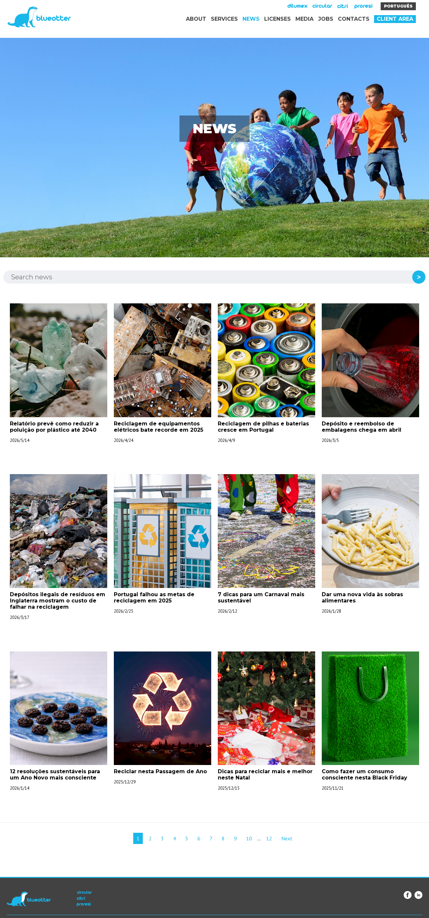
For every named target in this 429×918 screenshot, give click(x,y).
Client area (395, 19)
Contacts (353, 19)
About (196, 19)
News (251, 19)
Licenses (277, 19)
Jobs (325, 19)
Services (224, 19)
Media (304, 19)
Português (398, 6)
